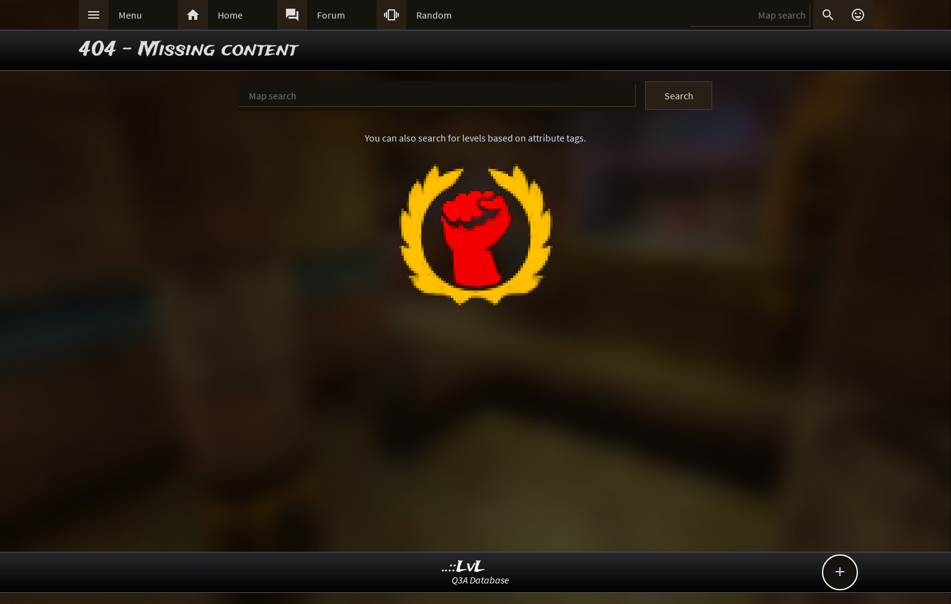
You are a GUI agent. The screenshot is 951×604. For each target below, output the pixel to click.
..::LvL (463, 567)
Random (434, 15)
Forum (331, 15)
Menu (130, 15)
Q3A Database (480, 580)
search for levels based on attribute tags (501, 138)
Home (230, 15)
